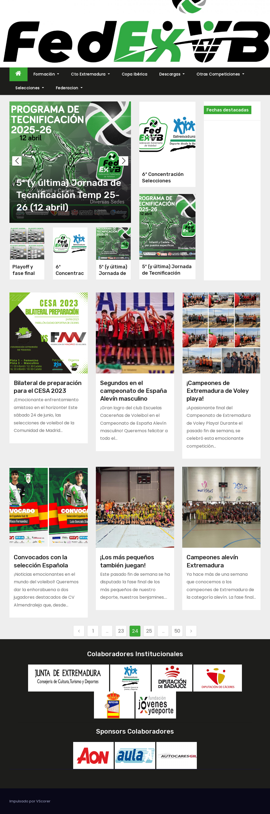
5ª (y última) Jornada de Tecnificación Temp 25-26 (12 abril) (68, 195)
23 (121, 631)
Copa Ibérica (134, 74)
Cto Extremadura (90, 74)
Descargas (172, 74)
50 (177, 631)
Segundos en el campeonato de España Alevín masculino (133, 391)
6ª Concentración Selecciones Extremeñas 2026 (163, 180)
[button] (123, 161)
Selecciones (29, 88)
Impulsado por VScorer (29, 801)
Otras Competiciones (220, 74)
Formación (46, 74)
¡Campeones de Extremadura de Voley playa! (218, 391)
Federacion (69, 88)
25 (149, 631)
